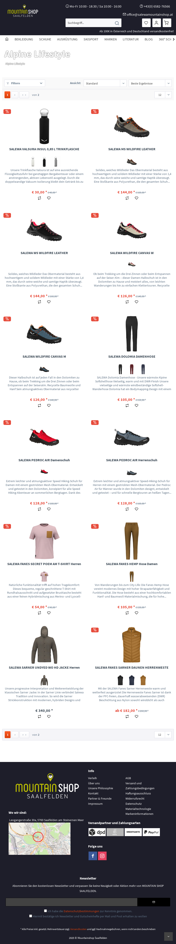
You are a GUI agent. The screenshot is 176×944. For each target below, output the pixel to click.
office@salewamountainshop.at (150, 14)
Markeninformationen (139, 814)
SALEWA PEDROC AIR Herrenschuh (131, 460)
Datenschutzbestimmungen (81, 911)
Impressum (95, 804)
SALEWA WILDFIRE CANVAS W (132, 253)
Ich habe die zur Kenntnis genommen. (89, 911)
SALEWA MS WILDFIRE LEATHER (131, 149)
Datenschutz (133, 804)
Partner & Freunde (100, 798)
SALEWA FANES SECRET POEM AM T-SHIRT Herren (44, 564)
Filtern (13, 83)
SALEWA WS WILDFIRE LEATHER (44, 253)
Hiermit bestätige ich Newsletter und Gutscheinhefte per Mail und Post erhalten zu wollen (90, 916)
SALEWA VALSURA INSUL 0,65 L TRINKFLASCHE (44, 149)
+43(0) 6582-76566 (157, 6)
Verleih (92, 778)
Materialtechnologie (138, 809)
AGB (128, 778)
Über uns (94, 783)
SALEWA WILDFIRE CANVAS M (44, 356)
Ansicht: (75, 83)
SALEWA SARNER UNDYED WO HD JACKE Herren (44, 667)
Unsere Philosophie (100, 788)
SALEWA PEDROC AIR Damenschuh (44, 460)
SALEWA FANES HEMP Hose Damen (132, 564)
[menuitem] (93, 22)
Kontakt (93, 793)
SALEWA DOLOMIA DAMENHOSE (131, 356)
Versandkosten (78, 929)
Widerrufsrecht (134, 798)
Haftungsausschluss (138, 793)
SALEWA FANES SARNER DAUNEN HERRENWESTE (131, 667)
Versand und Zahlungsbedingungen (140, 785)
